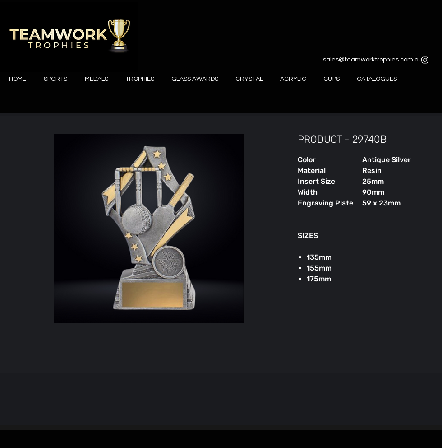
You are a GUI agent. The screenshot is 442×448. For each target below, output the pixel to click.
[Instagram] (424, 60)
